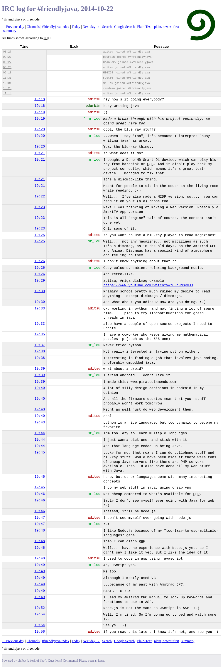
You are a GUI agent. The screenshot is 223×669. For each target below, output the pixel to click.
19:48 (39, 531)
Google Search (124, 27)
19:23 (39, 207)
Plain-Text (144, 27)
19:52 (39, 608)
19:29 (39, 281)
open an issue (96, 660)
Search (107, 27)
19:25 (39, 235)
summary (9, 30)
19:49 (39, 565)
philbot (22, 660)
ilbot (42, 660)
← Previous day (13, 27)
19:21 (39, 153)
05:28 (7, 67)
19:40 (39, 388)
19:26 (39, 261)
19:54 (39, 614)
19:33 (39, 309)
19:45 (39, 453)
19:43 (39, 422)
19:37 (39, 345)
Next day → (91, 27)
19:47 (39, 518)
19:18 (39, 99)
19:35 (39, 334)
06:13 (7, 72)
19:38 (39, 351)
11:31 (7, 78)
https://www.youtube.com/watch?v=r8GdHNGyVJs (148, 285)
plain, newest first (166, 27)
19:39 (39, 369)
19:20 (39, 129)
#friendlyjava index (55, 27)
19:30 (39, 291)
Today (76, 27)
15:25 (7, 88)
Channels (33, 27)
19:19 (39, 112)
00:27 (7, 51)
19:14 (7, 93)
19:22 (39, 197)
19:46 (39, 494)
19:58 (39, 632)
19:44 (39, 433)
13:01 (7, 83)
